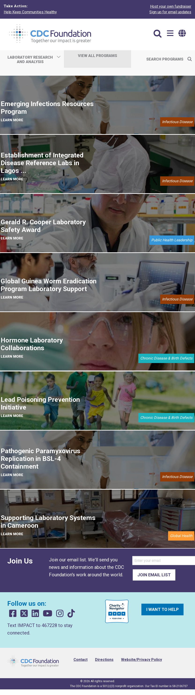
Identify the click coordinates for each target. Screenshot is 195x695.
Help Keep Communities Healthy (30, 12)
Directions (104, 659)
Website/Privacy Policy (141, 659)
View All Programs (97, 55)
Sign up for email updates (170, 12)
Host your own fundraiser (170, 6)
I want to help (162, 609)
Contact (81, 659)
